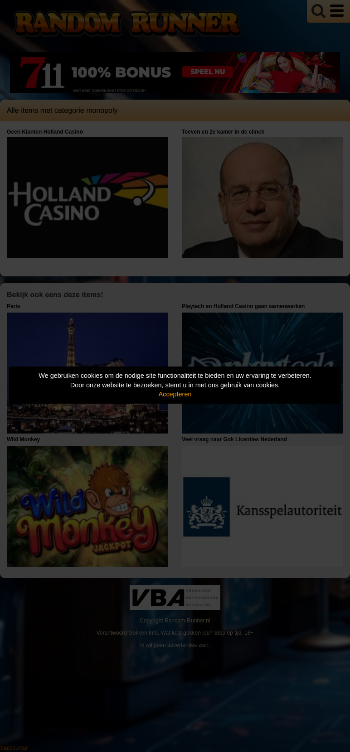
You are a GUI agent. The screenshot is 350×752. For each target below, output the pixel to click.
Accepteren (175, 394)
